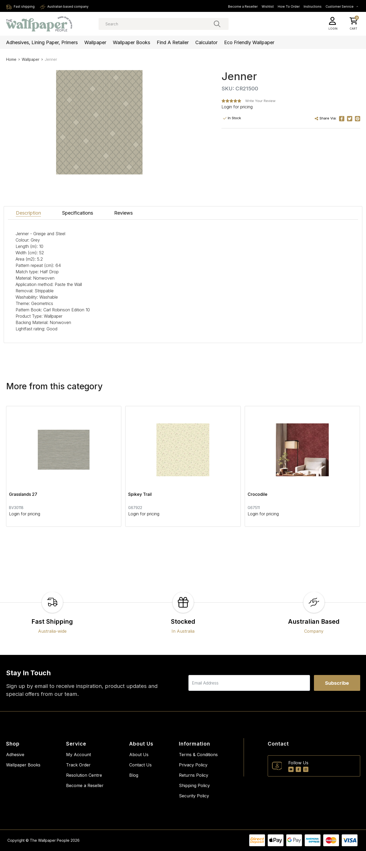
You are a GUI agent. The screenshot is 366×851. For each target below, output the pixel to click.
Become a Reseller (243, 6)
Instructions (313, 6)
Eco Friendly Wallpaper (249, 42)
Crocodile (257, 494)
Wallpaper (95, 42)
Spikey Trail (140, 494)
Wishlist (268, 6)
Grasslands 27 (23, 494)
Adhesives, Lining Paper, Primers (42, 42)
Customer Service (342, 6)
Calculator (206, 42)
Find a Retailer (173, 42)
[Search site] (217, 23)
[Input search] (164, 24)
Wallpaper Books (131, 42)
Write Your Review (260, 101)
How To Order (289, 6)
